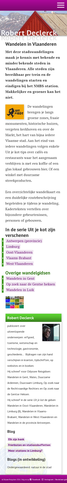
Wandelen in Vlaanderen (30, 44)
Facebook (36, 480)
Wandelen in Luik (20, 290)
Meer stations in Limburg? (25, 450)
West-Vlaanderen (19, 263)
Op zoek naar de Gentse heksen (30, 284)
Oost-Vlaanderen (19, 252)
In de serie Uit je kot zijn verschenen (30, 232)
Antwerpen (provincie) (24, 241)
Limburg (13, 246)
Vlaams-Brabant (18, 258)
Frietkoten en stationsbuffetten (29, 445)
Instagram (49, 480)
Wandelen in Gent (20, 278)
